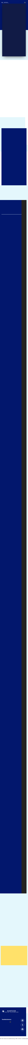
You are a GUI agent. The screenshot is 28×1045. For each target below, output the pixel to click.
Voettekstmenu (6, 1019)
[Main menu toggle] (25, 2)
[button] (10, 1022)
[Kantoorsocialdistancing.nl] (5, 3)
